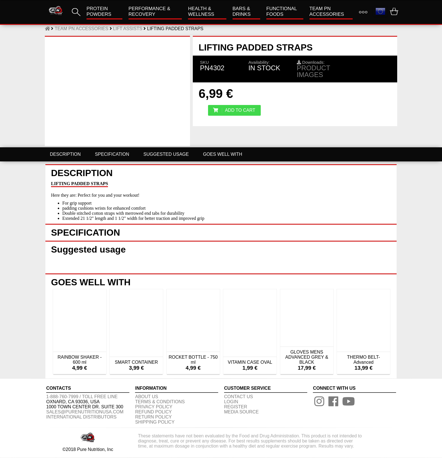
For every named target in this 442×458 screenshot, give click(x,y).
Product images (313, 71)
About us (146, 396)
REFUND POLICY (153, 411)
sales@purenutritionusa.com (84, 411)
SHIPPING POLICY (154, 422)
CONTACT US (238, 396)
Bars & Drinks (242, 11)
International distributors (81, 417)
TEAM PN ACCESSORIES (327, 11)
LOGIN (231, 401)
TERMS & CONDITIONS (160, 401)
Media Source (241, 411)
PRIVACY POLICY (153, 406)
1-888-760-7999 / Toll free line (82, 396)
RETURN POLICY (153, 417)
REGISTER (235, 406)
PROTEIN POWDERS (99, 11)
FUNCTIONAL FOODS (281, 11)
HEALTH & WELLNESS (201, 11)
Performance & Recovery (149, 11)
